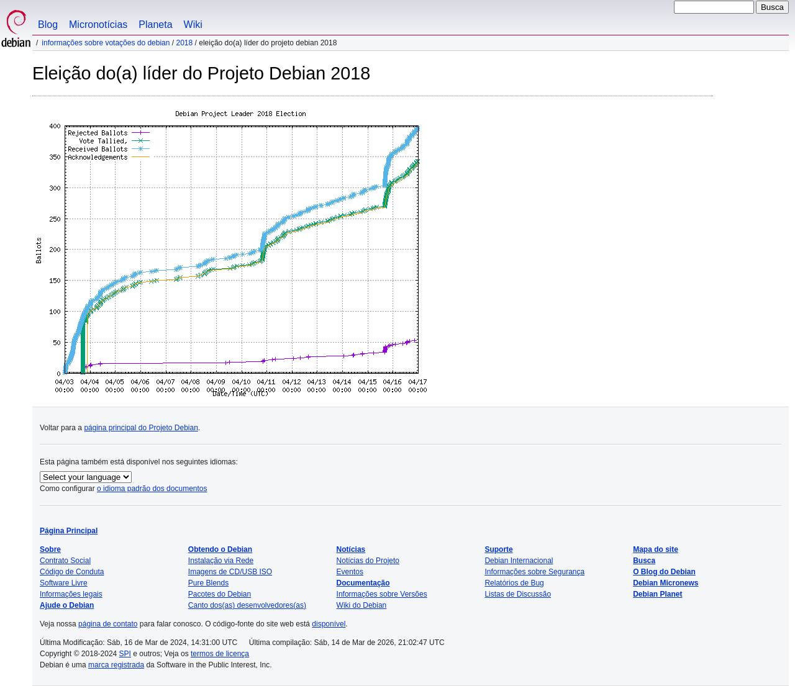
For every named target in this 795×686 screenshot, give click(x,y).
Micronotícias (98, 24)
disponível (328, 624)
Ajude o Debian (67, 605)
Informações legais (71, 594)
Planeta (155, 24)
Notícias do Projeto (368, 560)
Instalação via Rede (220, 560)
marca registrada (116, 665)
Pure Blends (208, 583)
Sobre (50, 549)
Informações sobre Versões (382, 594)
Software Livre (64, 583)
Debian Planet (657, 594)
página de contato (107, 624)
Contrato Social (65, 560)
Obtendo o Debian (220, 549)
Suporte (498, 549)
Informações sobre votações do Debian (106, 42)
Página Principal (69, 530)
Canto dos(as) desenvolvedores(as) (247, 605)
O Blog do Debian (664, 571)
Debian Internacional (518, 560)
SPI (125, 653)
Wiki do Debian (362, 605)
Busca (644, 560)
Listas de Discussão (517, 594)
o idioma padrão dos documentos (152, 488)
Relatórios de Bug (513, 583)
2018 (184, 42)
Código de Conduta (72, 571)
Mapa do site (655, 549)
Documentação (363, 583)
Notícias (351, 549)
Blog (48, 24)
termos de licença (220, 653)
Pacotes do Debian (219, 594)
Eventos (350, 571)
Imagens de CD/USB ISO (230, 571)
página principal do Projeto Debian (141, 427)
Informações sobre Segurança (534, 571)
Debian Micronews (665, 583)
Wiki (193, 24)
